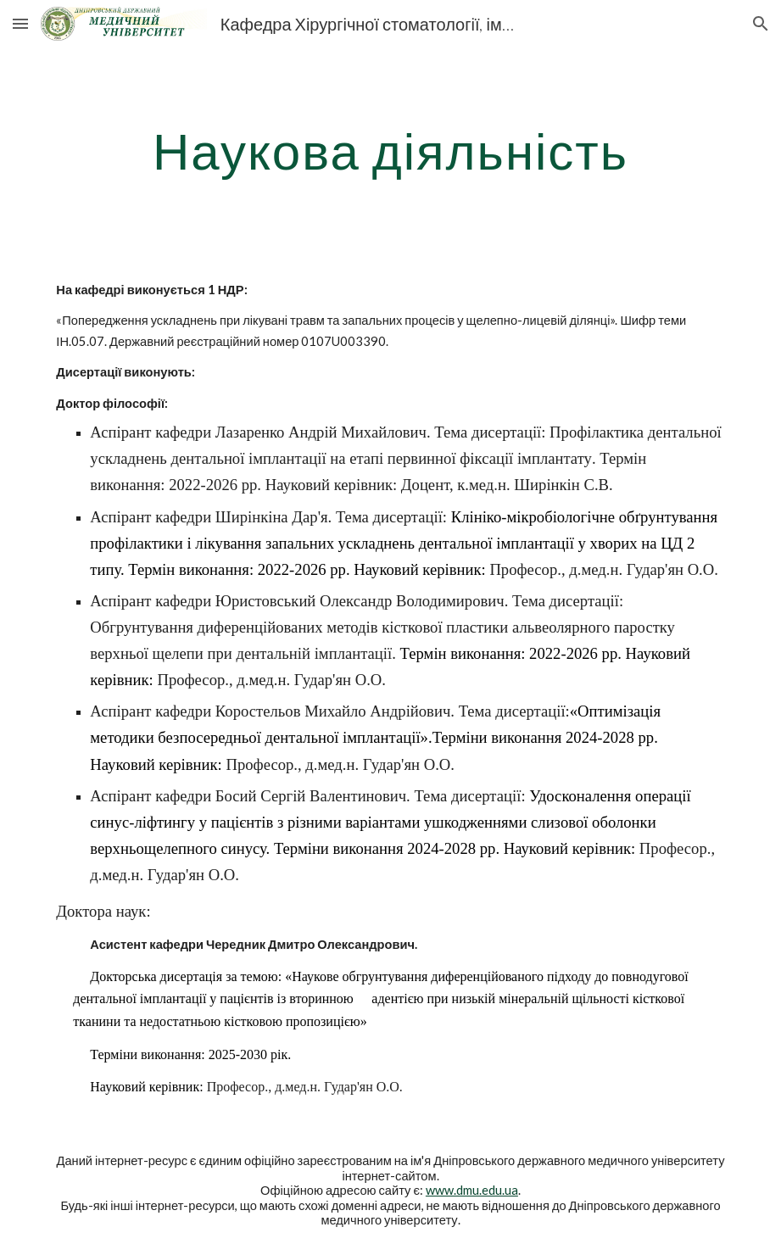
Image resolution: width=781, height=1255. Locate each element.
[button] (20, 23)
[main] (390, 150)
